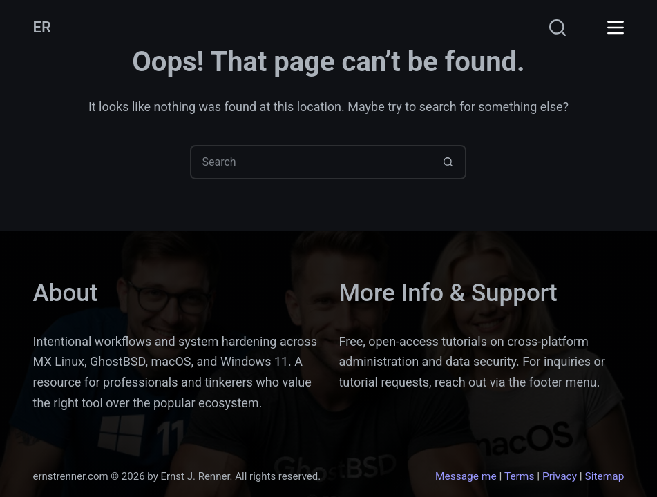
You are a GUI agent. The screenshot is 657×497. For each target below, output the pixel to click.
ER (42, 27)
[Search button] (447, 162)
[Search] (557, 27)
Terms (519, 476)
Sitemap (605, 476)
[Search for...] (310, 162)
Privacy (559, 476)
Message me (466, 476)
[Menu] (615, 27)
